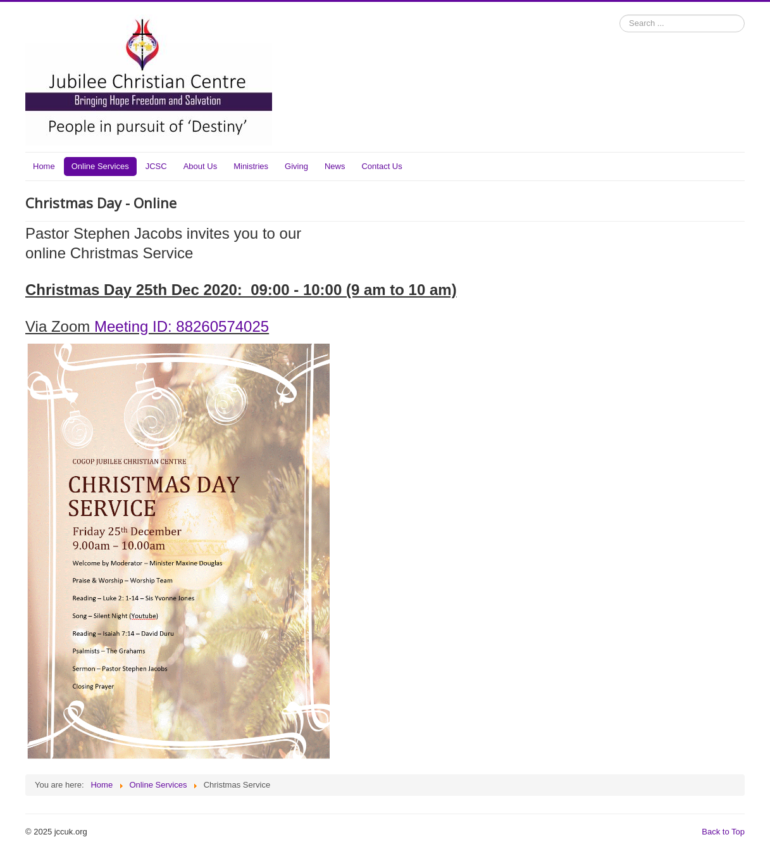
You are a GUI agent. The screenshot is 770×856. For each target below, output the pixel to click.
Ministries (250, 166)
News (335, 166)
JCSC (156, 166)
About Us (200, 166)
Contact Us (381, 166)
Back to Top (723, 831)
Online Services (100, 166)
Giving (296, 166)
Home (44, 166)
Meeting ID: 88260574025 (181, 326)
